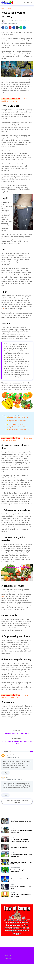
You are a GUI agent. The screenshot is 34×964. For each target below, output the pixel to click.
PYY (3, 309)
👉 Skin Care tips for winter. (15, 424)
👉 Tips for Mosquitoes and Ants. (17, 427)
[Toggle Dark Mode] (25, 2)
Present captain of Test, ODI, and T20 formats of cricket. (21, 863)
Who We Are (8, 955)
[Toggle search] (28, 2)
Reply (5, 773)
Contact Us (8, 958)
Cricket (12, 819)
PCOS (3, 596)
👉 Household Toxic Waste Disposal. (18, 429)
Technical (12, 892)
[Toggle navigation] (31, 2)
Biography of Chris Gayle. (18, 847)
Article (12, 884)
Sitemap (7, 961)
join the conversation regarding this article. (17, 801)
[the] (21, 3)
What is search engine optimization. (17, 870)
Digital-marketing (15, 867)
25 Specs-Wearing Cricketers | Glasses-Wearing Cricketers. (20, 840)
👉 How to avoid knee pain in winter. (18, 418)
